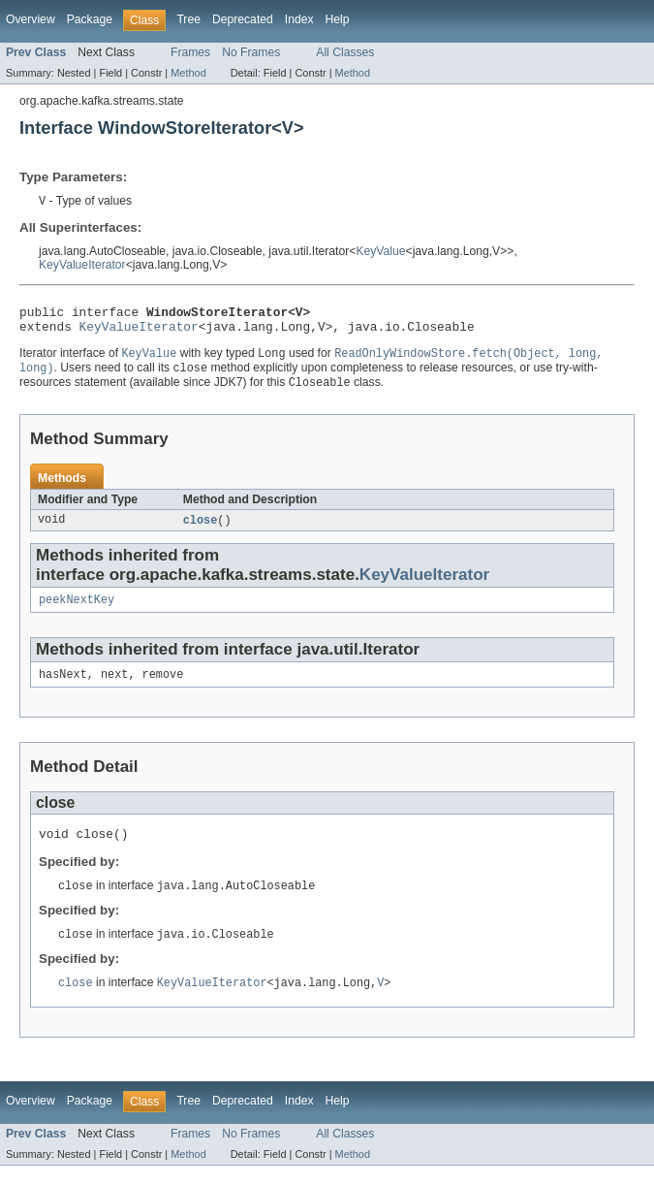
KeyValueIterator (82, 265)
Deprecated (242, 19)
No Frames (251, 52)
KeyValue (380, 252)
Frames (190, 52)
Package (89, 19)
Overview (30, 19)
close (200, 530)
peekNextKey (76, 612)
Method (188, 73)
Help (338, 19)
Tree (188, 19)
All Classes (345, 52)
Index (299, 19)
